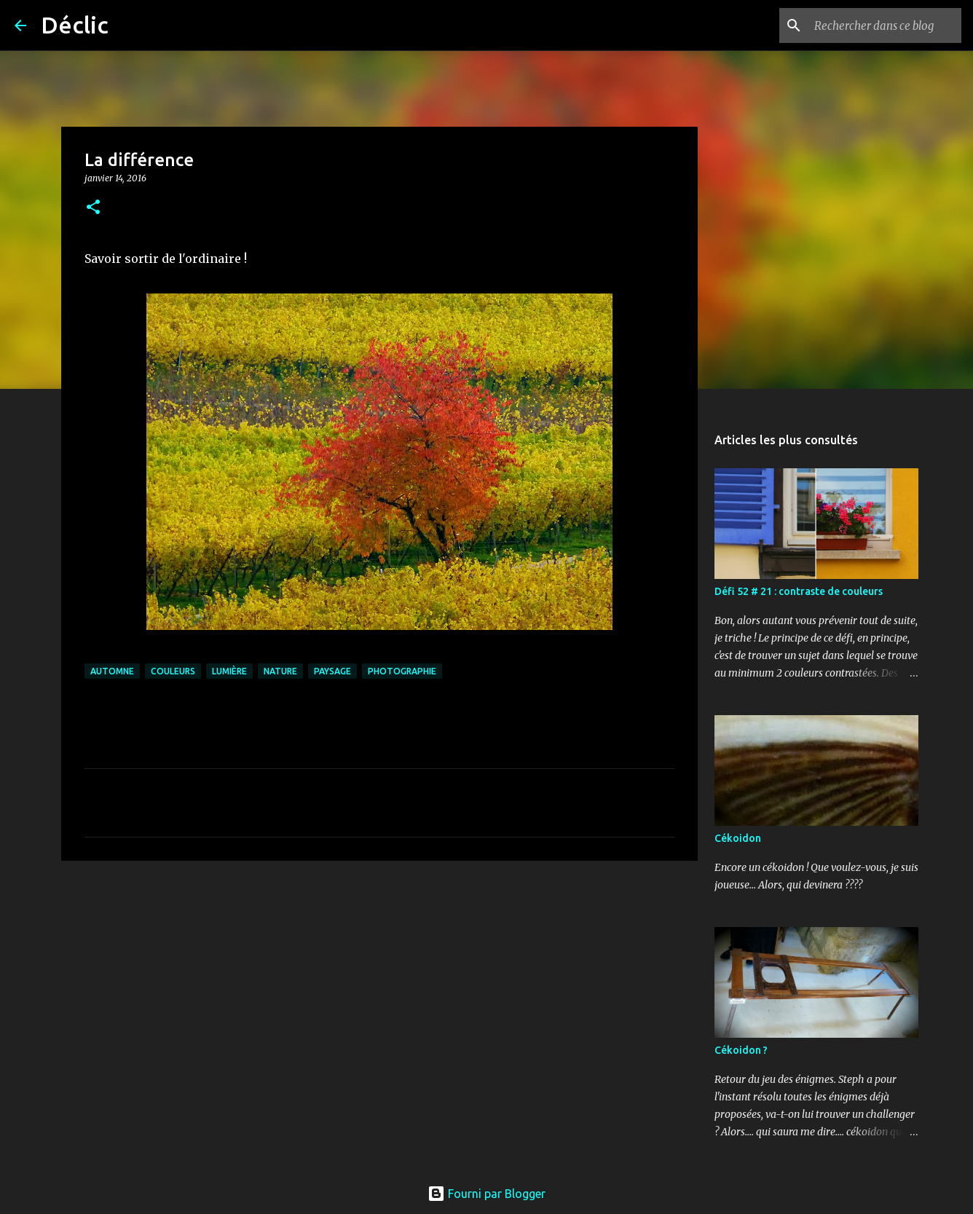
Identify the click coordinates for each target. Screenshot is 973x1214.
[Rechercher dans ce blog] (884, 25)
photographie (402, 671)
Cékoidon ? (741, 1050)
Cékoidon (737, 838)
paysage (332, 671)
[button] (93, 208)
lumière (229, 671)
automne (112, 671)
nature (280, 671)
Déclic (75, 25)
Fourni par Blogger (486, 1193)
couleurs (173, 671)
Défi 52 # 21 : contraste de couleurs (798, 591)
